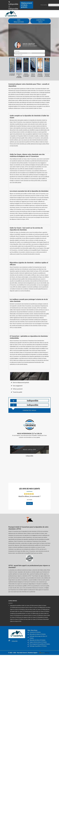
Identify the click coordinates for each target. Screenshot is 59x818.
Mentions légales (32, 652)
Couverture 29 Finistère (35, 632)
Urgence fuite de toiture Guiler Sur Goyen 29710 (32, 609)
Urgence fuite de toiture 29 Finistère (38, 642)
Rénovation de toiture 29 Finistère (38, 634)
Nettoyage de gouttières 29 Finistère (38, 646)
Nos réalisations (19, 21)
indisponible (13, 3)
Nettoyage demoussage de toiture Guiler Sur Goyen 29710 (26, 607)
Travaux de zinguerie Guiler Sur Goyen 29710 (28, 617)
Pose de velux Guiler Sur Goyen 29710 (30, 619)
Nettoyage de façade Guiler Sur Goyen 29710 (36, 611)
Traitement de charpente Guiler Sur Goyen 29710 (27, 615)
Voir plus (29, 503)
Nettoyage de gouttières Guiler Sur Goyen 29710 (21, 605)
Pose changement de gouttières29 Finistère (40, 644)
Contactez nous (40, 21)
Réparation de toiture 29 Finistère (37, 640)
